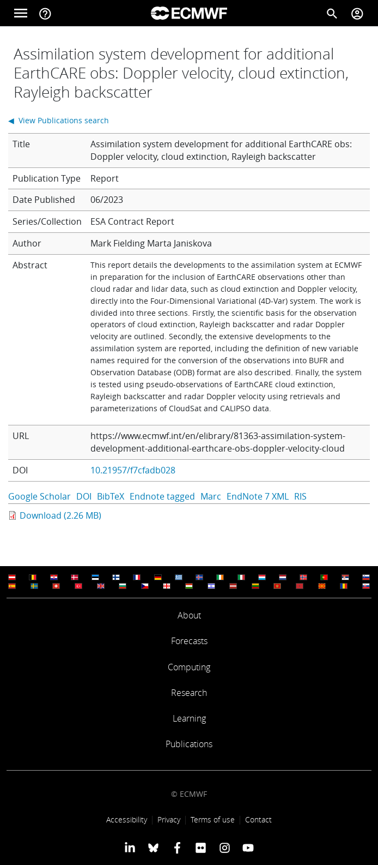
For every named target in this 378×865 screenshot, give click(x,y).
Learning (189, 718)
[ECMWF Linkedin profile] (130, 847)
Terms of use (213, 819)
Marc (210, 496)
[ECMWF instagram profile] (224, 847)
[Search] (332, 13)
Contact (258, 819)
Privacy (168, 819)
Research (189, 693)
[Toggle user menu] (357, 13)
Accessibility (126, 819)
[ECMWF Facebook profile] (177, 847)
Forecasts (189, 641)
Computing (189, 667)
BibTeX (110, 496)
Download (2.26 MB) (60, 515)
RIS (300, 496)
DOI (84, 496)
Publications (189, 744)
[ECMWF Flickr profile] (200, 847)
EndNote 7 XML (258, 496)
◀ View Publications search (58, 120)
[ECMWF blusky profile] (153, 847)
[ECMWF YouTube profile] (248, 847)
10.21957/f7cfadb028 (132, 470)
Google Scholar (39, 496)
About (189, 615)
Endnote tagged (162, 496)
